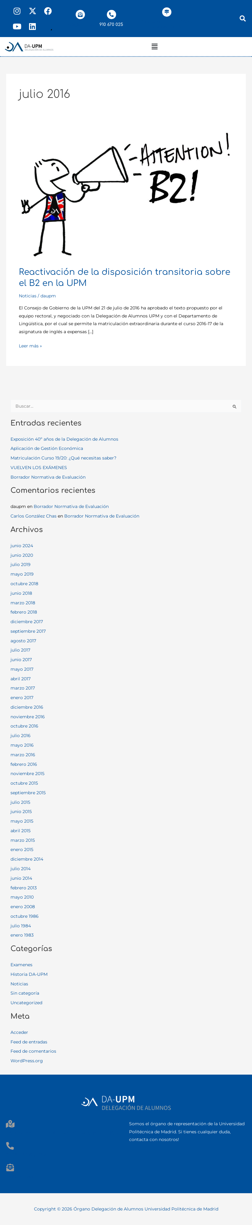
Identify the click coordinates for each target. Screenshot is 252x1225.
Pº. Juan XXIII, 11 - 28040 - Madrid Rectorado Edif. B (62, 1133)
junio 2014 (21, 878)
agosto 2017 (23, 640)
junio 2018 (21, 593)
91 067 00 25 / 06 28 (27, 1154)
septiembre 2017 (28, 631)
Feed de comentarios (33, 1051)
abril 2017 (20, 678)
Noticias (27, 295)
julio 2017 (20, 650)
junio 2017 (21, 659)
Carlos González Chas (33, 516)
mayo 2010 (22, 897)
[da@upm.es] (80, 14)
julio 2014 (20, 868)
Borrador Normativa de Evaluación (48, 477)
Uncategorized (26, 1002)
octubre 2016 (24, 726)
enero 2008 (22, 906)
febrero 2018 (23, 612)
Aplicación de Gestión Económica (46, 448)
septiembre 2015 (28, 792)
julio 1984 (20, 925)
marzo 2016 (22, 754)
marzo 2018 (22, 602)
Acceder (19, 1032)
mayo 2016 (22, 745)
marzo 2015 (22, 840)
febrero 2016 (23, 764)
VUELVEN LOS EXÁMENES (38, 467)
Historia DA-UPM (29, 974)
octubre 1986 (24, 916)
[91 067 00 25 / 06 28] (10, 1146)
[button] (154, 46)
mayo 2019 (22, 574)
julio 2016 (20, 735)
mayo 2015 (21, 821)
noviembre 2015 (27, 773)
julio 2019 (20, 564)
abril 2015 (20, 830)
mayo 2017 (21, 669)
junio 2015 (21, 811)
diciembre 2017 (26, 621)
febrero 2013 (23, 887)
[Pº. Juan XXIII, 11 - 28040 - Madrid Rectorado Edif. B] (10, 1124)
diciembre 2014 (26, 859)
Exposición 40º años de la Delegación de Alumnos (64, 439)
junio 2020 (21, 555)
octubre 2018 (24, 583)
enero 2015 (21, 849)
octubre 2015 (24, 783)
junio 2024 (21, 545)
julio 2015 (20, 802)
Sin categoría (24, 993)
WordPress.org (26, 1060)
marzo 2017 (22, 688)
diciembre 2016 (26, 707)
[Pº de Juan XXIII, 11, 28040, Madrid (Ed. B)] (166, 12)
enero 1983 (22, 935)
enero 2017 (21, 697)
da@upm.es (81, 24)
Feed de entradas (28, 1041)
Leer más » (30, 345)
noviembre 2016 (27, 716)
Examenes (21, 964)
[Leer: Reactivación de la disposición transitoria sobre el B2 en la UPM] (126, 194)
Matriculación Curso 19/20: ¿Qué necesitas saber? (63, 457)
